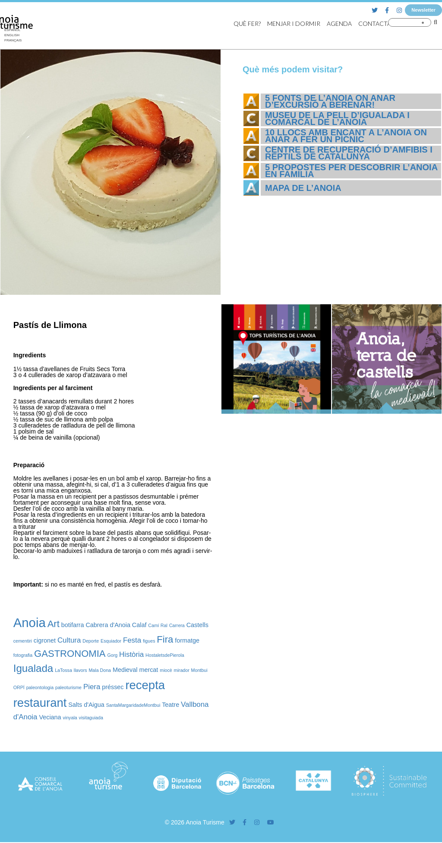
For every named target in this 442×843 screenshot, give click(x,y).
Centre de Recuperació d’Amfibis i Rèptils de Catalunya (349, 153)
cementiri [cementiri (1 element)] (22, 640)
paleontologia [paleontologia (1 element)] (40, 687)
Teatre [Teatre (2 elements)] (170, 704)
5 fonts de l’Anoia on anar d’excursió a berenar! (330, 101)
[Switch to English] (13, 35)
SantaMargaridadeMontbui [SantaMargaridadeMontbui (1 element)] (133, 705)
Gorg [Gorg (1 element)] (112, 655)
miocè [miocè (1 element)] (166, 670)
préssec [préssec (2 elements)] (112, 687)
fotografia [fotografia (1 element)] (22, 655)
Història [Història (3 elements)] (131, 654)
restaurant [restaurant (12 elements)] (40, 702)
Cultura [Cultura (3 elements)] (69, 640)
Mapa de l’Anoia (303, 188)
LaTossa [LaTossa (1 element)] (63, 670)
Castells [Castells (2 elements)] (197, 624)
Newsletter (423, 9)
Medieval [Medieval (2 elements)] (125, 669)
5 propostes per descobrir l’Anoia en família (351, 170)
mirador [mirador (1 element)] (181, 670)
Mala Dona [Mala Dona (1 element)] (99, 670)
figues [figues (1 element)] (149, 640)
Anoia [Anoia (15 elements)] (29, 622)
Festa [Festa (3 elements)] (132, 640)
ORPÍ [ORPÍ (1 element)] (19, 687)
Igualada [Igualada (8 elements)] (33, 668)
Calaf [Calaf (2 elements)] (139, 624)
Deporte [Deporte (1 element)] (90, 640)
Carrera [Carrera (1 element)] (177, 625)
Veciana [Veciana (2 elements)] (50, 717)
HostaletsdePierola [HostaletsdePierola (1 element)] (164, 655)
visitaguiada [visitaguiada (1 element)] (91, 717)
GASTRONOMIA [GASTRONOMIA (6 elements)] (69, 653)
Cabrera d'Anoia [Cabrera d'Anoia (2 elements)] (107, 624)
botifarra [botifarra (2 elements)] (72, 624)
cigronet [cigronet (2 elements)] (45, 640)
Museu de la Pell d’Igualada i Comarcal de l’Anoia (337, 118)
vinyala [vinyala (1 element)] (70, 717)
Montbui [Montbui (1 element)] (199, 670)
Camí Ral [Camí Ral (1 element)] (157, 625)
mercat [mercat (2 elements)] (148, 669)
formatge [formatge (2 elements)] (187, 640)
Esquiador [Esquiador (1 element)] (111, 640)
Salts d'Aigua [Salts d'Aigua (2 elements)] (86, 704)
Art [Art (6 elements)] (53, 623)
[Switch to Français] (13, 40)
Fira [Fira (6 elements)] (165, 639)
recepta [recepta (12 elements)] (145, 685)
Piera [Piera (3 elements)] (91, 687)
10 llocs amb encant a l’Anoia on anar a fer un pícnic (346, 136)
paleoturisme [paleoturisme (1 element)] (68, 687)
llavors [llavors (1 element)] (80, 670)
